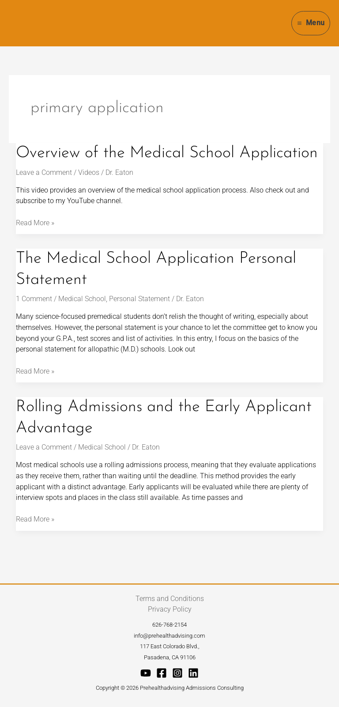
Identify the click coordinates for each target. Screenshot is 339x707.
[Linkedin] (193, 673)
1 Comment (34, 299)
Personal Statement (139, 299)
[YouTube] (145, 673)
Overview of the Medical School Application (167, 153)
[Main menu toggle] (310, 23)
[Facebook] (161, 673)
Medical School (82, 299)
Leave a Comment (44, 172)
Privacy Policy (170, 609)
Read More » (35, 222)
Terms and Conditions (170, 598)
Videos (88, 172)
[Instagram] (177, 673)
